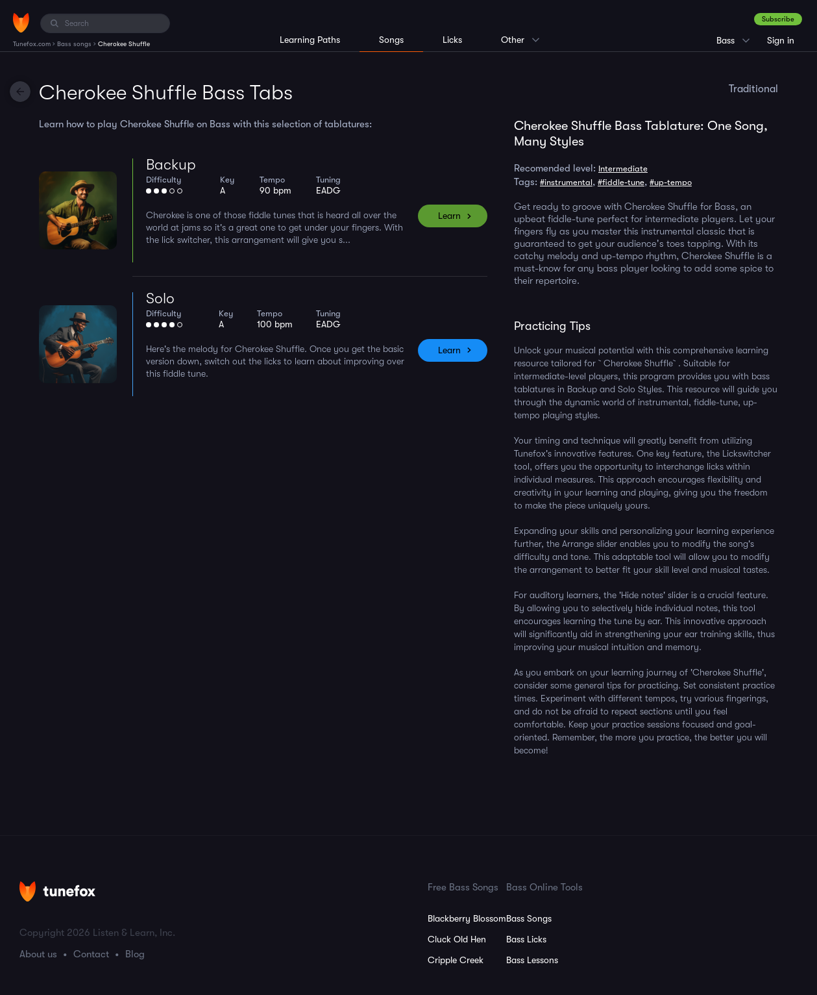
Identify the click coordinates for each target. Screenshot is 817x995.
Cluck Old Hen (457, 939)
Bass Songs (529, 918)
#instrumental (566, 182)
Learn (449, 215)
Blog (135, 954)
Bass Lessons (532, 960)
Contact (91, 954)
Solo (160, 298)
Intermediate (623, 168)
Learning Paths (310, 39)
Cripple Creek (455, 960)
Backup (171, 164)
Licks (452, 39)
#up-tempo (671, 182)
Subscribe (778, 19)
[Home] (21, 22)
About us (38, 954)
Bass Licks (526, 939)
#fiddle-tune (621, 182)
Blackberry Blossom (467, 918)
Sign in (780, 40)
